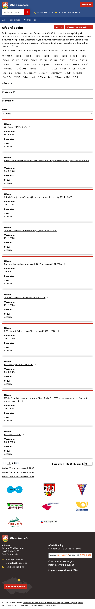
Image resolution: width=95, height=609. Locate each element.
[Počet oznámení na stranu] (88, 464)
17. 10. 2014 (9, 134)
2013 (65, 56)
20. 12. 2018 (9, 171)
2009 (28, 56)
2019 (35, 60)
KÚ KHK (8, 68)
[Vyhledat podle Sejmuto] (47, 105)
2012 (56, 56)
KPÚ (86, 64)
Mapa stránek (53, 602)
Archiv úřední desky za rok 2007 (18, 472)
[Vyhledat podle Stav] (47, 114)
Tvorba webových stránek (25, 605)
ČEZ (27, 64)
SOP (68, 72)
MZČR (54, 68)
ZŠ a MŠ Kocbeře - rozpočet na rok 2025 (26, 297)
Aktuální (8, 146)
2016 (7, 60)
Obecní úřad (15, 20)
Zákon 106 (30, 77)
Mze (64, 68)
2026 (17, 64)
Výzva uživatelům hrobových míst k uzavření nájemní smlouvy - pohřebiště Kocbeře (46, 162)
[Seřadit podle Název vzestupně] (12, 82)
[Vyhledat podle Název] (47, 87)
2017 (16, 60)
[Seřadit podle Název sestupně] (12, 83)
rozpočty (31, 72)
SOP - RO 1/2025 (14, 434)
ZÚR (77, 77)
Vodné (79, 72)
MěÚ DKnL (21, 68)
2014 (74, 56)
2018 (26, 60)
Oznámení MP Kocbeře (17, 127)
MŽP (73, 68)
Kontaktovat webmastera (34, 602)
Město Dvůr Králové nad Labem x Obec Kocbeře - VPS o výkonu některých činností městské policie (45, 400)
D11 (35, 64)
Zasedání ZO (63, 77)
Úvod (4, 20)
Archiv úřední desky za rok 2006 (18, 476)
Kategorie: (7, 55)
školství (44, 72)
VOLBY (8, 77)
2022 (64, 60)
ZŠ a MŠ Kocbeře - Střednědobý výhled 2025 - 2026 (32, 230)
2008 (18, 56)
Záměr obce (46, 77)
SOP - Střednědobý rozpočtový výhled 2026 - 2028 (32, 331)
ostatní (8, 72)
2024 (84, 60)
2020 (44, 60)
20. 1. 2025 (9, 408)
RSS (59, 27)
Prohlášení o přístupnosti (72, 602)
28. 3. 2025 (9, 442)
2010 (38, 56)
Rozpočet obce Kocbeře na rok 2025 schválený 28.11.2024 (35, 264)
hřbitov (58, 64)
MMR (33, 68)
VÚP (18, 77)
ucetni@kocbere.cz (15, 559)
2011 (47, 56)
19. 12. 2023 (9, 238)
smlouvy (57, 72)
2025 (7, 64)
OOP (82, 68)
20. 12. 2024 (9, 338)
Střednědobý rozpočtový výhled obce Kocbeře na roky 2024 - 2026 (40, 197)
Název (6, 83)
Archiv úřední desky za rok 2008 (18, 468)
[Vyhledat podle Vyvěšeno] (47, 96)
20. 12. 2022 (9, 204)
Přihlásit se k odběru (79, 27)
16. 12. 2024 (9, 305)
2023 (74, 60)
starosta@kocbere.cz (16, 563)
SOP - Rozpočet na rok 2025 (20, 364)
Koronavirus (73, 64)
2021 (54, 60)
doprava (46, 64)
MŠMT (44, 68)
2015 (84, 56)
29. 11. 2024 (9, 271)
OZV (19, 72)
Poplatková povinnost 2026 (63, 570)
